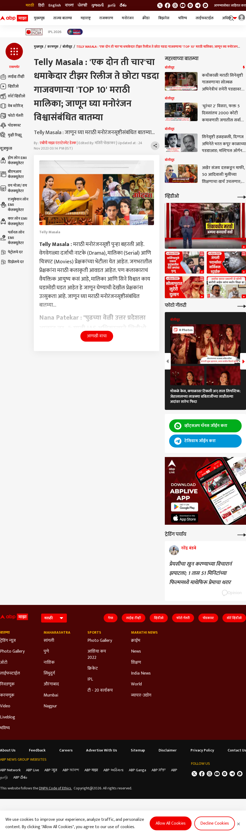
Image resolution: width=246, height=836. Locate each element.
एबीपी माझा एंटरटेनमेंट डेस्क (58, 143)
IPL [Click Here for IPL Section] (90, 679)
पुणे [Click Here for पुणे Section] (46, 651)
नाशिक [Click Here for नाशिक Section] (49, 663)
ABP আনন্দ (71, 770)
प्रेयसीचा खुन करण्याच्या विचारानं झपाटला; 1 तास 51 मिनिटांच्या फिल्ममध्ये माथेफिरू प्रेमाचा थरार (200, 573)
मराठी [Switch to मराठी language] (30, 5)
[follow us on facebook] (167, 5)
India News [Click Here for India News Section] (141, 673)
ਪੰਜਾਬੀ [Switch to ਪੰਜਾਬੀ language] (82, 5)
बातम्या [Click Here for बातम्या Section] (5, 632)
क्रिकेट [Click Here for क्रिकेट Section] (92, 669)
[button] (14, 56)
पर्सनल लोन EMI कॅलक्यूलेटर (12, 238)
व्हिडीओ (9, 86)
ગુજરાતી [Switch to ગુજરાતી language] (97, 5)
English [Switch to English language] (54, 5)
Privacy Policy (202, 750)
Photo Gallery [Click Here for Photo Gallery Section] (12, 651)
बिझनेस (163, 18)
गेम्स (110, 618)
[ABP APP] (184, 507)
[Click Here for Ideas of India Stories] (34, 31)
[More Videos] (241, 197)
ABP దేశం (20, 777)
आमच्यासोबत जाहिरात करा (230, 5)
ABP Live (32, 770)
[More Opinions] (241, 534)
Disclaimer (168, 750)
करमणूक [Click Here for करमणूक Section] (7, 695)
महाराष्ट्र (86, 18)
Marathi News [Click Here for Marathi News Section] (144, 632)
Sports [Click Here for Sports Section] (94, 632)
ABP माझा (91, 770)
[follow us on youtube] (182, 5)
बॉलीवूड (67, 46)
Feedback (37, 750)
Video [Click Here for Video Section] (5, 706)
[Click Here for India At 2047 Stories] (75, 31)
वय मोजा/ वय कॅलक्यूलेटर (13, 188)
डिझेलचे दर (12, 262)
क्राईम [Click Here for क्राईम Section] (135, 641)
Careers (66, 750)
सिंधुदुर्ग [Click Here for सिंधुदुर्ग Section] (49, 673)
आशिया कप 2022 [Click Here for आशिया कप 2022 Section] (96, 655)
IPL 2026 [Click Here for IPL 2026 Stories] (54, 32)
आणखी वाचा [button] (97, 336)
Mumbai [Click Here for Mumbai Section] (51, 695)
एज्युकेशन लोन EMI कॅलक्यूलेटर (14, 205)
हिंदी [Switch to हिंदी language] (41, 5)
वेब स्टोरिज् (11, 106)
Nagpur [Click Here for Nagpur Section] (50, 706)
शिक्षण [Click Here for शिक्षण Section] (136, 663)
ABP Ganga (137, 770)
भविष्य (182, 18)
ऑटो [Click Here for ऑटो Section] (3, 663)
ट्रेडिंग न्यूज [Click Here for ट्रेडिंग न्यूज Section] (8, 641)
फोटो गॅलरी (11, 115)
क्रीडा (146, 18)
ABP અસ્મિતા (113, 770)
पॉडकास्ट (10, 125)
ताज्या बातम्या (62, 18)
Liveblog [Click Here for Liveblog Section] (7, 717)
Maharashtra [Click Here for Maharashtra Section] (57, 632)
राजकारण (106, 18)
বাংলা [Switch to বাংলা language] (69, 5)
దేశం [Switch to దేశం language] (123, 5)
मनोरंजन (128, 18)
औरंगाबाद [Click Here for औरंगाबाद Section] (51, 684)
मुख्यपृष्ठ (39, 18)
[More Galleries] (241, 306)
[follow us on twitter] (160, 5)
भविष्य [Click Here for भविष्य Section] (5, 728)
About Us (7, 750)
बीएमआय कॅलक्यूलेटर (12, 174)
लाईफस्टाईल (205, 18)
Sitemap (138, 750)
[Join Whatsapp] (205, 5)
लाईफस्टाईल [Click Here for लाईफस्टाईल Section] (10, 673)
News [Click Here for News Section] (136, 651)
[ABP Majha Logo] (14, 18)
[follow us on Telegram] (198, 5)
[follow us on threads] (175, 5)
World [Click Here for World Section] (136, 684)
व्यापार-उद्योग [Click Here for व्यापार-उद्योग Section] (141, 695)
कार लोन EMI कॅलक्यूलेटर (13, 221)
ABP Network (10, 770)
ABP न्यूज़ (50, 770)
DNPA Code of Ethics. (55, 788)
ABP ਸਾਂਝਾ (159, 770)
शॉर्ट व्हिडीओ (12, 96)
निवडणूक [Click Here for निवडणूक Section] (7, 684)
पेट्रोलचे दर (11, 252)
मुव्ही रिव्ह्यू (11, 135)
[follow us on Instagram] (190, 5)
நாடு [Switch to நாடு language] (112, 5)
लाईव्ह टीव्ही (12, 76)
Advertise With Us (101, 750)
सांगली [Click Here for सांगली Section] (49, 641)
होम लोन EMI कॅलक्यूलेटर (13, 160)
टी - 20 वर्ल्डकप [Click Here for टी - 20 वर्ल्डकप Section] (100, 691)
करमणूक (52, 46)
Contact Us (237, 750)
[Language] (54, 618)
